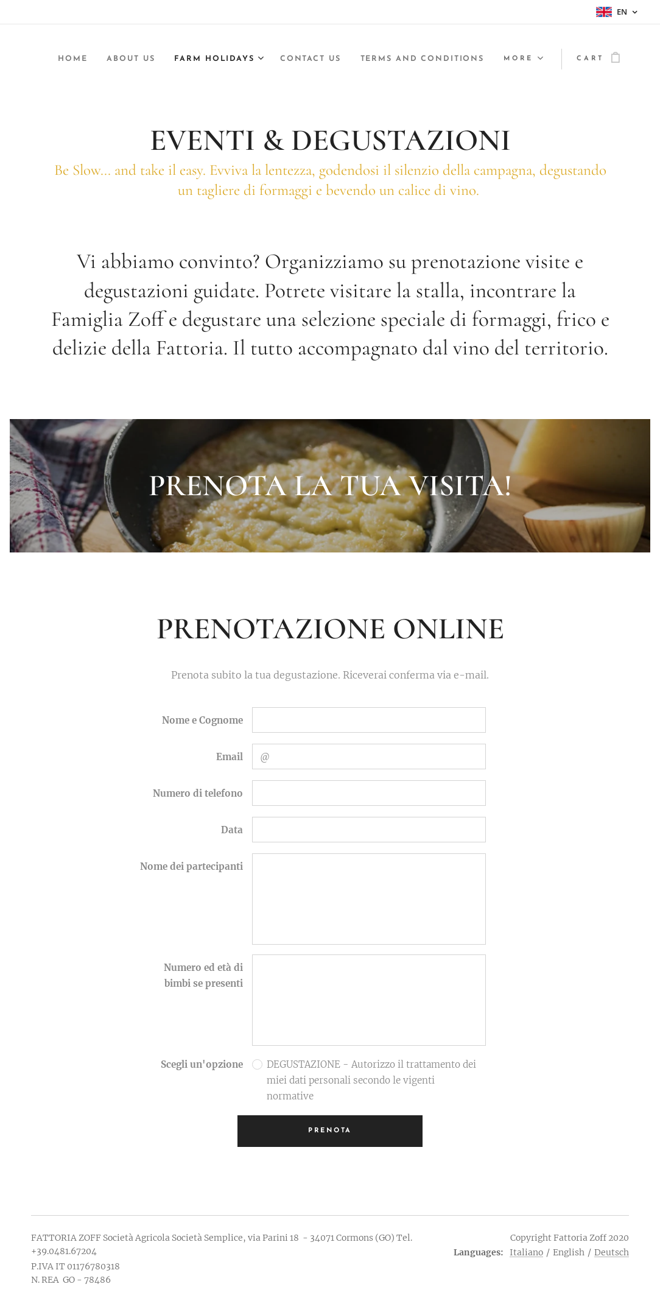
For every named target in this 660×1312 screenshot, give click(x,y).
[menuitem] (199, 59)
